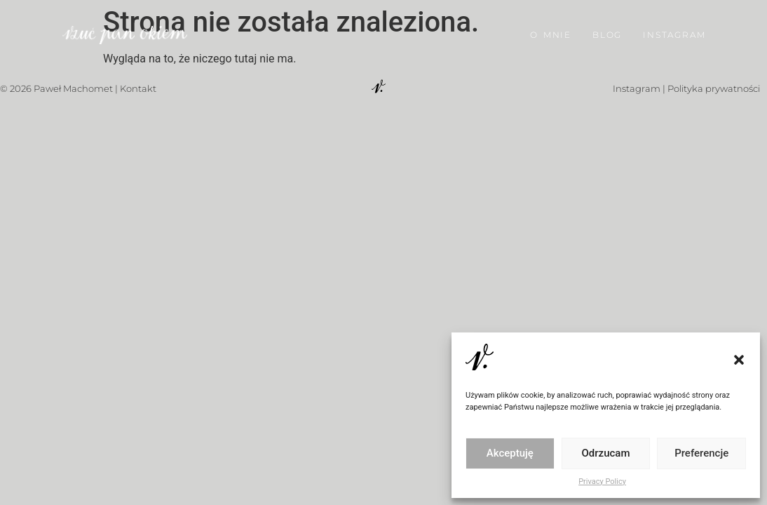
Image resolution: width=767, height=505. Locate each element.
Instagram (636, 88)
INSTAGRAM (674, 31)
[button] (739, 360)
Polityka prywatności (713, 88)
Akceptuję (510, 453)
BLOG (607, 31)
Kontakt (138, 88)
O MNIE (550, 31)
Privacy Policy (602, 481)
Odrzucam (606, 453)
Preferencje (701, 453)
